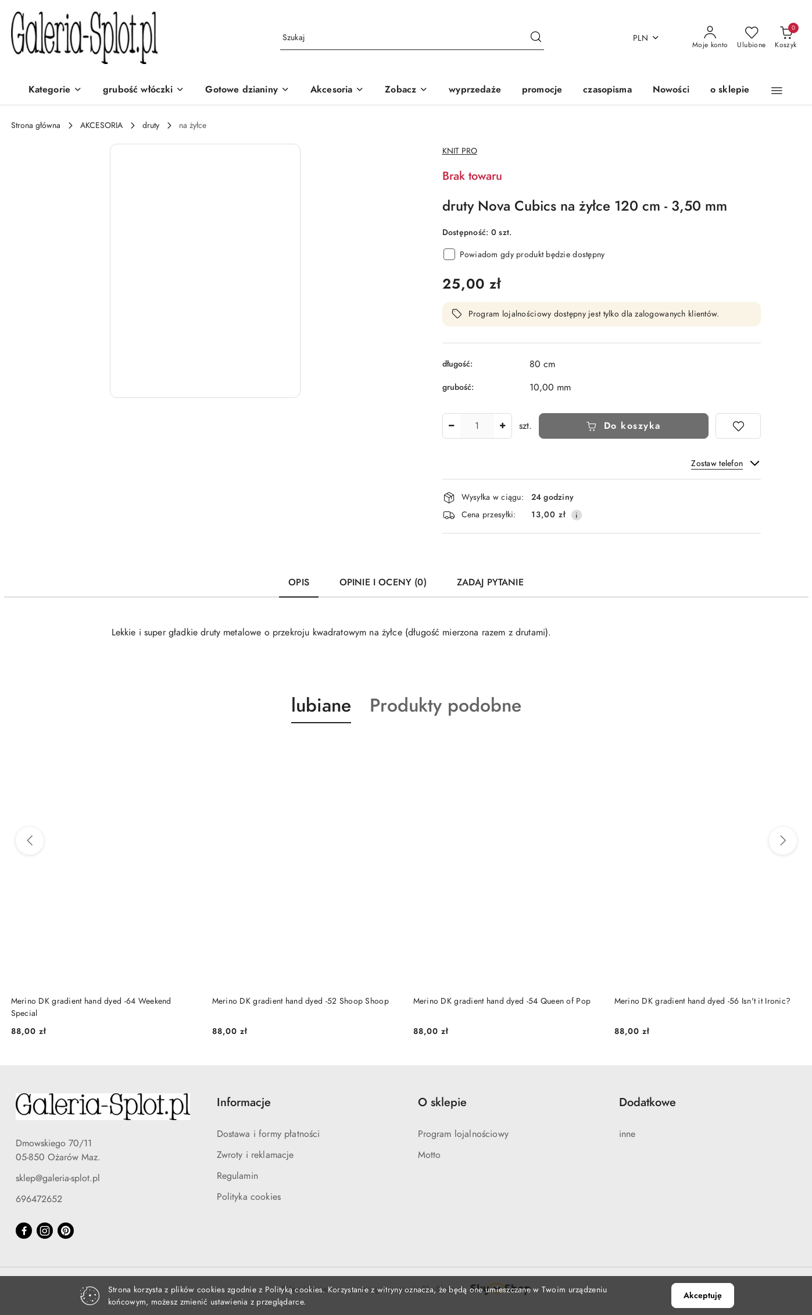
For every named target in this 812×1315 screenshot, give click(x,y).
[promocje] (542, 90)
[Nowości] (671, 90)
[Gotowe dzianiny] (247, 90)
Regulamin (237, 1176)
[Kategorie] (55, 90)
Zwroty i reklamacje (255, 1155)
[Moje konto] (710, 38)
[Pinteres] (66, 1230)
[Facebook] (24, 1230)
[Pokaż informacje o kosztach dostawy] (576, 515)
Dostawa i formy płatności (268, 1134)
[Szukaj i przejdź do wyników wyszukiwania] (536, 38)
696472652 (39, 1199)
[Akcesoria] (337, 90)
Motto (429, 1155)
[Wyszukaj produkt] (412, 38)
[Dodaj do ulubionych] (738, 426)
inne (627, 1134)
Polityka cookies (249, 1196)
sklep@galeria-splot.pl (58, 1178)
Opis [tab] (298, 582)
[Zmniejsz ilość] (451, 426)
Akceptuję (703, 1295)
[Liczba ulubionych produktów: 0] (751, 38)
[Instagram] (45, 1230)
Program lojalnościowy (463, 1134)
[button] (406, 90)
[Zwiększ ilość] (502, 426)
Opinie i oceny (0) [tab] (383, 582)
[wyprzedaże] (475, 90)
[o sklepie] (730, 90)
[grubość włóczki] (143, 90)
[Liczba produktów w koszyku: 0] (785, 38)
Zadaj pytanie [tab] (490, 582)
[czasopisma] (607, 90)
